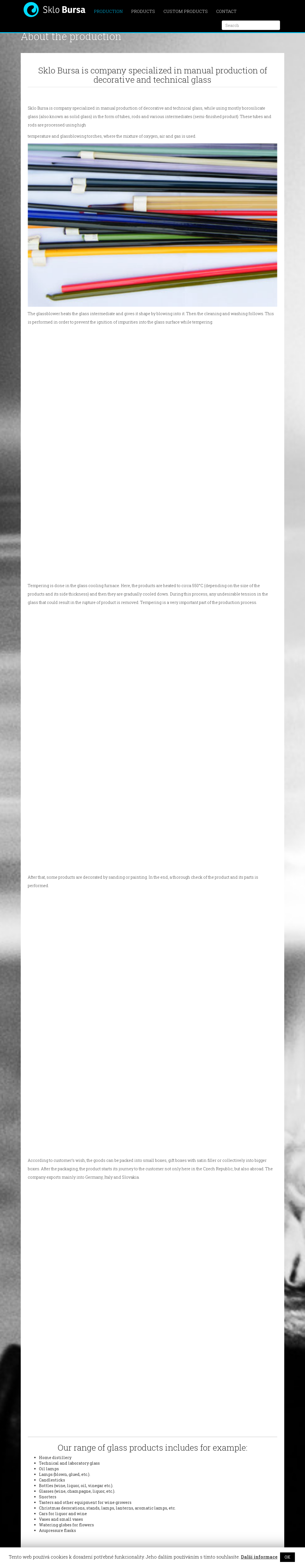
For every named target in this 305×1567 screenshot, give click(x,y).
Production (108, 11)
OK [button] (287, 1557)
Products (143, 11)
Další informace (259, 1557)
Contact (226, 11)
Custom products (185, 11)
